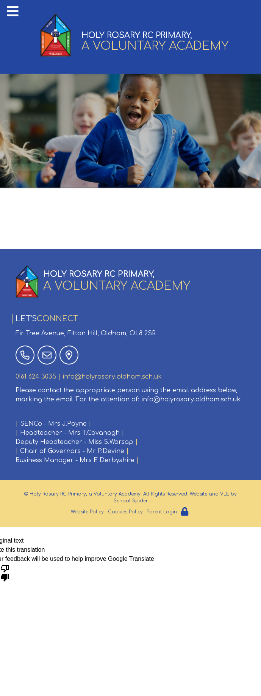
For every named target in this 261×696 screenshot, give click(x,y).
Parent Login (162, 512)
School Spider (131, 500)
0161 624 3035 (36, 376)
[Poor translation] (4, 572)
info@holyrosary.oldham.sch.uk (112, 376)
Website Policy (87, 512)
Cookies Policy (125, 512)
